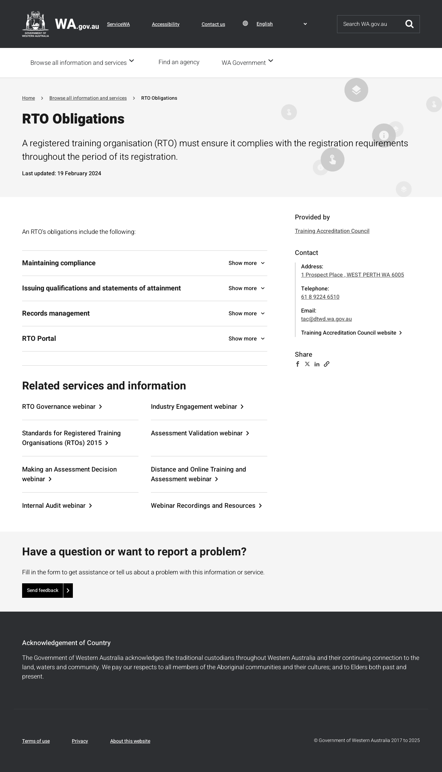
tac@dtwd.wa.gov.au (326, 318)
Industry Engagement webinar (194, 406)
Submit (410, 24)
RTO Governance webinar (59, 406)
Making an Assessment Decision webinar (69, 473)
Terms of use (36, 740)
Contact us (213, 24)
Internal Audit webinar (54, 505)
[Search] (368, 24)
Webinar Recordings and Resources (203, 505)
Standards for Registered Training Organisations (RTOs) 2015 (71, 437)
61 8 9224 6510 (320, 296)
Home (28, 97)
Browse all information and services (78, 62)
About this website (130, 740)
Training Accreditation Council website (348, 332)
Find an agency (181, 62)
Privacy (80, 740)
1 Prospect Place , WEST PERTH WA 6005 (352, 274)
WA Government (246, 62)
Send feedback (42, 589)
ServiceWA (118, 24)
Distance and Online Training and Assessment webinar (198, 473)
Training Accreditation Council (332, 230)
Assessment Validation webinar (197, 432)
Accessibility (166, 24)
